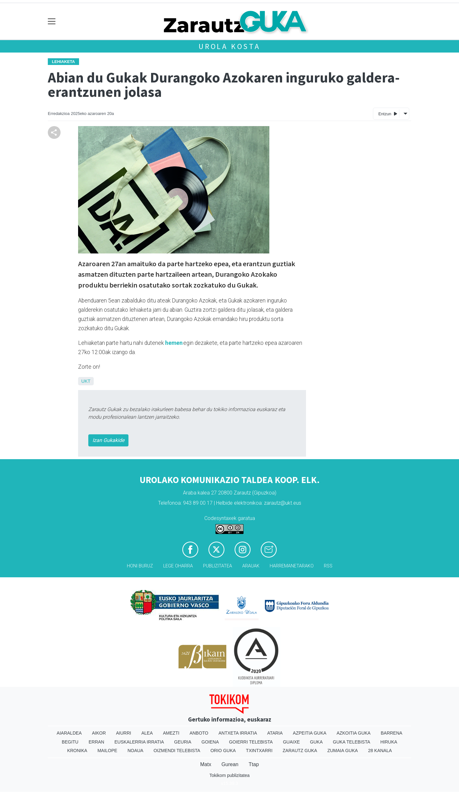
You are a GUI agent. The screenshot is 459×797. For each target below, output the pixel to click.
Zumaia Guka (342, 750)
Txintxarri (259, 750)
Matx (205, 764)
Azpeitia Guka (309, 733)
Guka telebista (351, 741)
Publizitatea (217, 566)
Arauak (250, 566)
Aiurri (123, 733)
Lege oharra (178, 566)
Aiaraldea (69, 733)
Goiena (210, 741)
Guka (316, 741)
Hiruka (388, 741)
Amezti (171, 733)
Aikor (99, 733)
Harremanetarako (292, 566)
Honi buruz (140, 566)
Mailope (107, 750)
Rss (328, 566)
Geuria (182, 741)
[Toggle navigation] (52, 21)
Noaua (135, 750)
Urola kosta (229, 46)
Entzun (387, 113)
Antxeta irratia (238, 733)
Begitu (70, 741)
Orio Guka (223, 750)
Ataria (275, 733)
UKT (86, 381)
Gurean (230, 764)
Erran (96, 741)
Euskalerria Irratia (139, 741)
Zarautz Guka (300, 750)
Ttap (254, 764)
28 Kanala (380, 750)
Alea (147, 733)
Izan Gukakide (108, 440)
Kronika (77, 750)
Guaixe (291, 741)
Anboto (199, 733)
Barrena (391, 733)
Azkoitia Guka (354, 733)
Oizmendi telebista (177, 750)
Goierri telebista (251, 741)
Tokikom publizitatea (229, 775)
